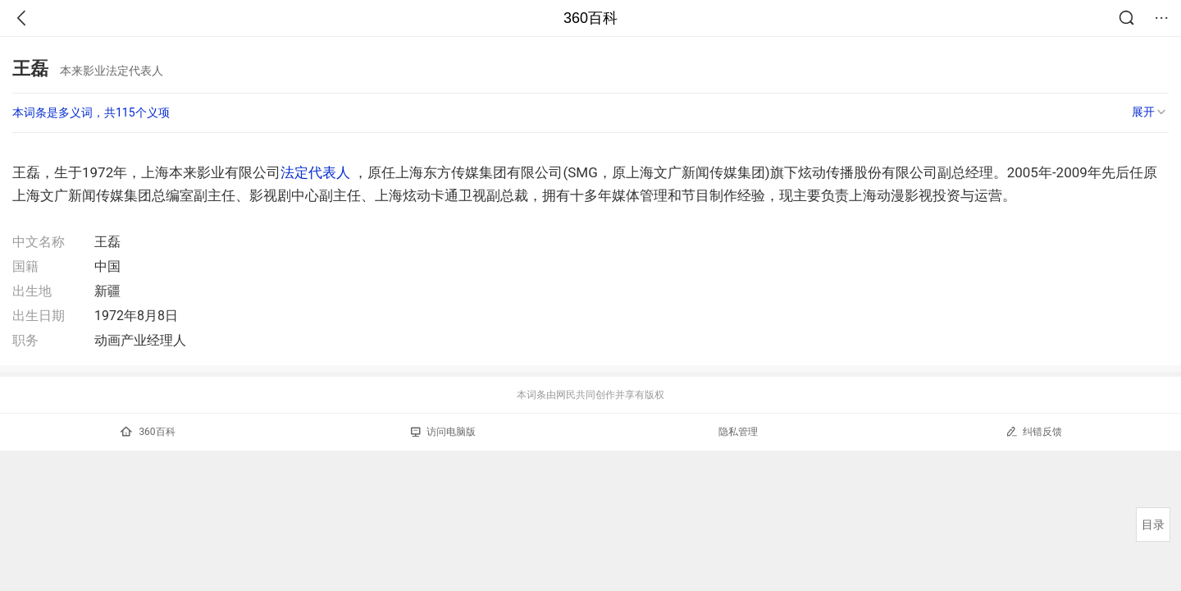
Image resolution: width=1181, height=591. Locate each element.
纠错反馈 (1033, 431)
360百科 (590, 18)
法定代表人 (315, 172)
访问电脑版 (443, 432)
